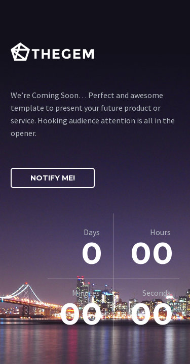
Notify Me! (52, 178)
